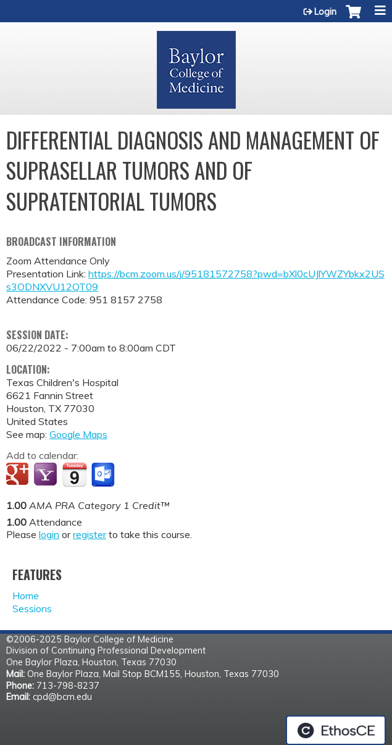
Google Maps (78, 434)
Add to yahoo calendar (46, 475)
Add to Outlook (104, 475)
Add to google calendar (18, 475)
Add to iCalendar (74, 474)
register (89, 534)
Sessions (32, 608)
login (49, 534)
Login (325, 11)
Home (25, 595)
